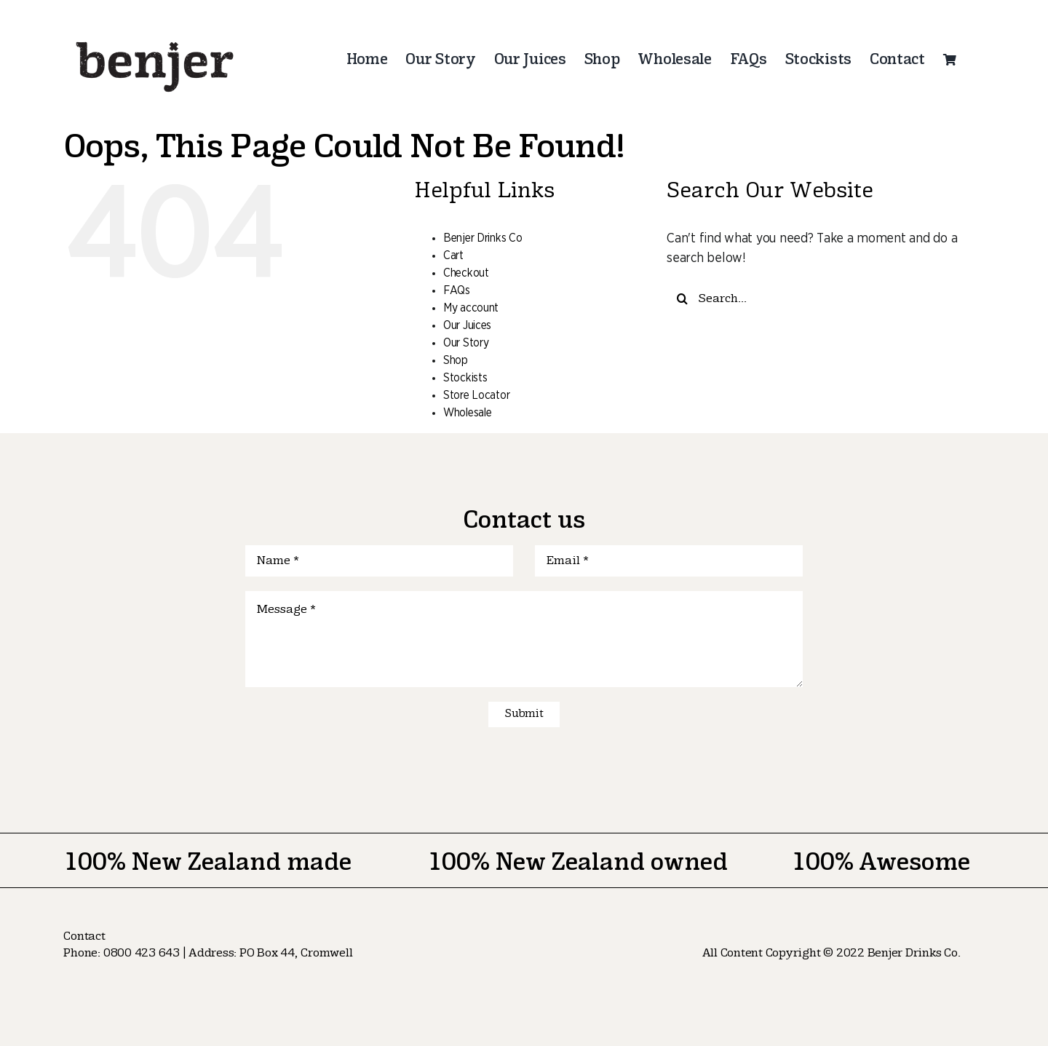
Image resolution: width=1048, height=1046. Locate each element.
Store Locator (476, 395)
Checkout (466, 273)
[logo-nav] (154, 35)
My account (471, 308)
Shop (455, 360)
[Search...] (813, 298)
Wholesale (467, 413)
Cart (453, 255)
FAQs (456, 290)
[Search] (682, 298)
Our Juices (467, 325)
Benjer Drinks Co (483, 238)
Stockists (465, 378)
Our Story (466, 343)
